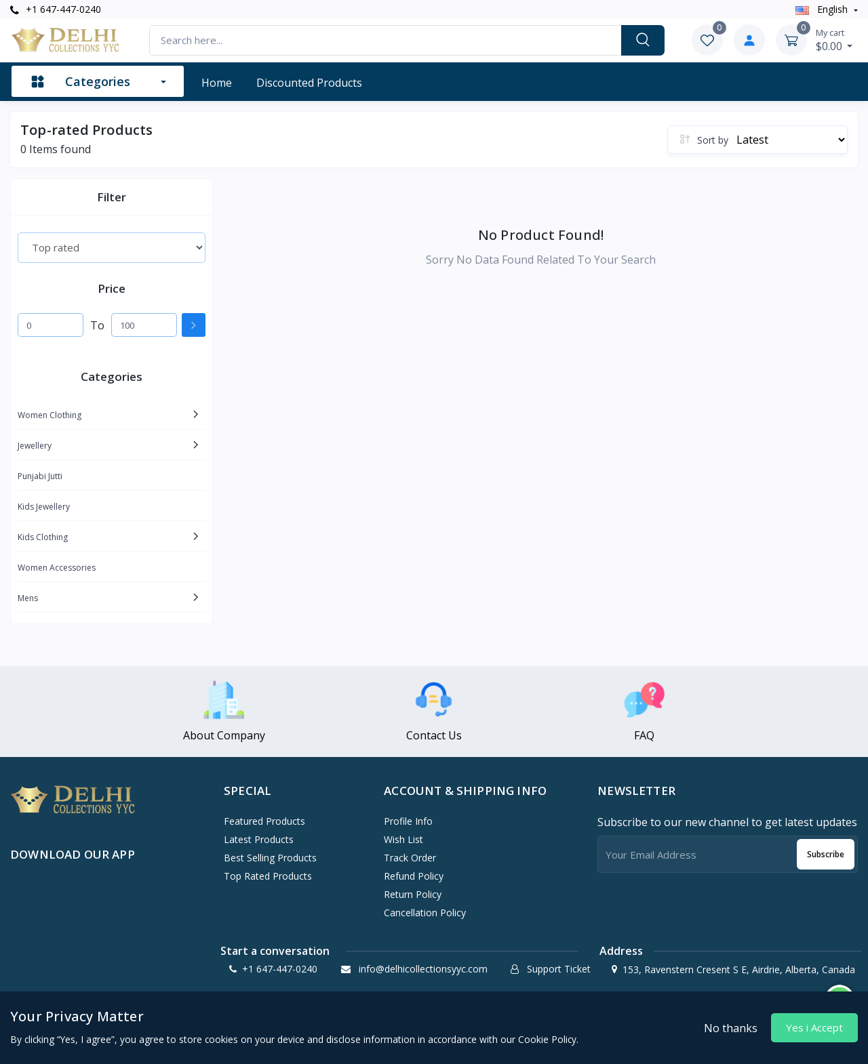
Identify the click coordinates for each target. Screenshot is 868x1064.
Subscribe (825, 854)
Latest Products (259, 839)
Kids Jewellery (44, 506)
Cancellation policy (425, 912)
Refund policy (413, 875)
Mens (28, 598)
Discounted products (309, 82)
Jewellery (35, 445)
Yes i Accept (814, 1027)
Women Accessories (57, 567)
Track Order (410, 857)
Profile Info (408, 821)
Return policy (412, 894)
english (822, 9)
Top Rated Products (268, 875)
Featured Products (264, 821)
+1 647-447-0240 (55, 9)
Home (216, 82)
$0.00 (834, 40)
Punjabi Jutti (40, 476)
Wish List (403, 839)
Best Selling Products (270, 857)
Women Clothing (49, 415)
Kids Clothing (43, 537)
